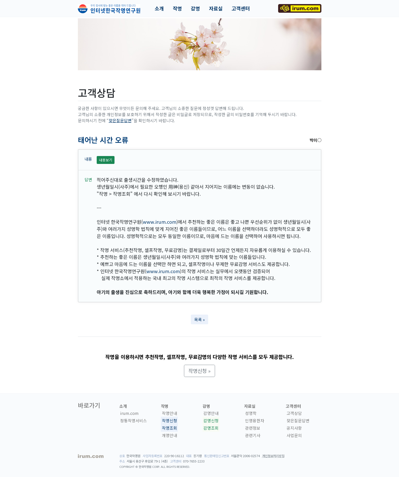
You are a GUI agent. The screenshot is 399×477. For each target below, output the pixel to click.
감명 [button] (195, 8)
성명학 (250, 413)
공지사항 (294, 428)
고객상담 (294, 413)
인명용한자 (254, 420)
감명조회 (211, 428)
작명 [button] (177, 8)
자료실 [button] (216, 8)
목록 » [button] (199, 319)
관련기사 (252, 435)
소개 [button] (159, 8)
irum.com (129, 413)
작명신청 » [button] (199, 370)
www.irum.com (159, 221)
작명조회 (169, 428)
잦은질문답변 (120, 120)
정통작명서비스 (133, 420)
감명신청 (211, 420)
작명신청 (169, 420)
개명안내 (169, 435)
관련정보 (252, 428)
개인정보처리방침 (273, 456)
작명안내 (169, 413)
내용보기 (105, 159)
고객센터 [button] (241, 8)
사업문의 (294, 435)
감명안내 (211, 413)
